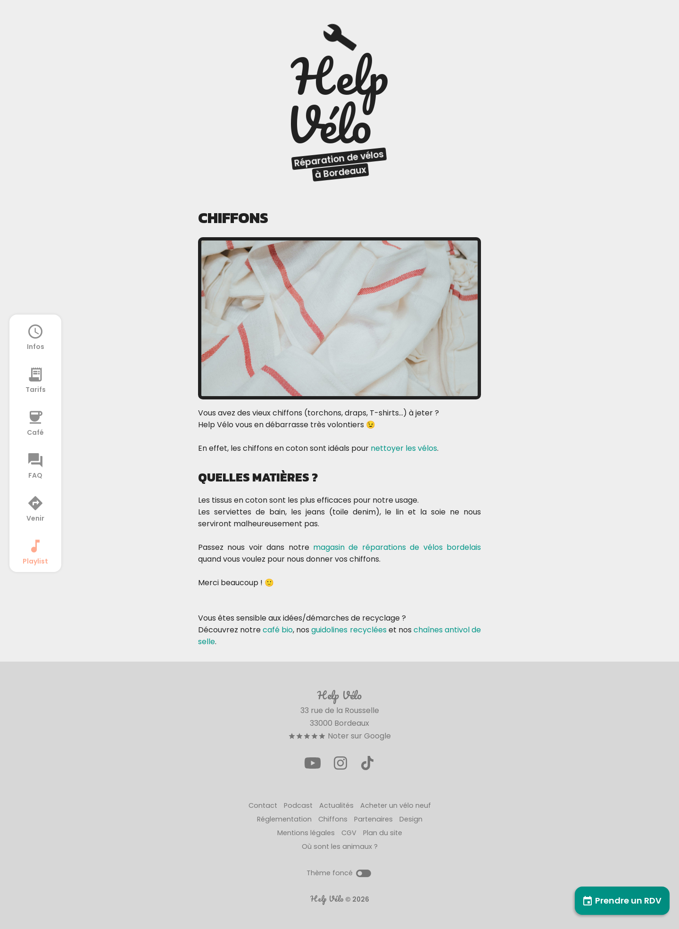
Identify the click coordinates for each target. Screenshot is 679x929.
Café (35, 422)
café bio (278, 629)
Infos (35, 336)
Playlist (35, 551)
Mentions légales (306, 833)
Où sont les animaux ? (340, 846)
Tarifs (35, 379)
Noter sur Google (339, 735)
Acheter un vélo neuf (395, 805)
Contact (262, 805)
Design (410, 819)
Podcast (298, 805)
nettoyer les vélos (404, 448)
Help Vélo (327, 899)
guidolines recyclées (348, 629)
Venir (35, 508)
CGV (348, 833)
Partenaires (373, 819)
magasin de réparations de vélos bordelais (397, 547)
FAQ (35, 465)
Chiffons (333, 819)
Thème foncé (339, 873)
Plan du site (382, 833)
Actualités (336, 805)
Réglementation (284, 819)
